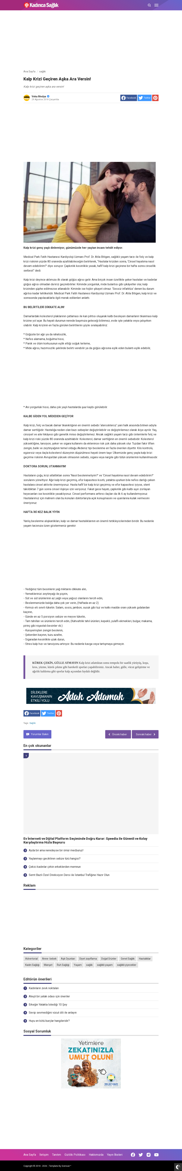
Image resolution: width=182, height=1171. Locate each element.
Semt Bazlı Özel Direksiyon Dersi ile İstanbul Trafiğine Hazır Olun (69, 875)
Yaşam (78, 964)
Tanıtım (56, 1154)
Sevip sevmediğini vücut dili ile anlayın (53, 1012)
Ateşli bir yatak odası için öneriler (49, 996)
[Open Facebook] (133, 1155)
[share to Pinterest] (155, 98)
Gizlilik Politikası (75, 1154)
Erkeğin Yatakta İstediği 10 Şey (48, 1004)
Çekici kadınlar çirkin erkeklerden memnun (55, 866)
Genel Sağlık (128, 958)
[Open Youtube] (156, 1155)
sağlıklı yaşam (105, 964)
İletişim (44, 1154)
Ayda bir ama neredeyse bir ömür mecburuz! (56, 850)
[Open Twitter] (141, 1155)
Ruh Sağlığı (63, 964)
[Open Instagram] (148, 1155)
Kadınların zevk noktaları (44, 988)
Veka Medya (40, 96)
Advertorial (31, 958)
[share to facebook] (128, 98)
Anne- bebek (49, 958)
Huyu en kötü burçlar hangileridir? (49, 1020)
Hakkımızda (96, 1154)
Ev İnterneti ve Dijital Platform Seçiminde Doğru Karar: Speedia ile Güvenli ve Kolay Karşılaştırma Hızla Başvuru (85, 840)
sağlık (33, 723)
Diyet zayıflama (88, 958)
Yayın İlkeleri (114, 1154)
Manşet (48, 964)
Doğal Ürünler (108, 958)
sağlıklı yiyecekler (126, 964)
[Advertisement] (91, 41)
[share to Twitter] (145, 98)
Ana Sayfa (29, 1154)
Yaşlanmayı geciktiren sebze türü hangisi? (55, 858)
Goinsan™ (66, 1166)
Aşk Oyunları (68, 958)
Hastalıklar (145, 958)
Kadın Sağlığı (32, 964)
